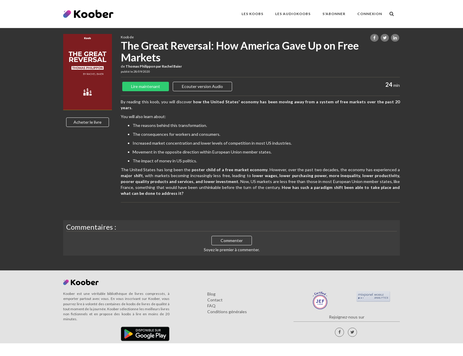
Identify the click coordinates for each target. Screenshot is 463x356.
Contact (215, 299)
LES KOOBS (252, 14)
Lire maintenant (145, 86)
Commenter (232, 240)
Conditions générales (227, 311)
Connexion (369, 14)
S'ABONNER (333, 14)
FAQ (211, 305)
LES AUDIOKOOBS (293, 14)
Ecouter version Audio (202, 86)
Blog (211, 293)
